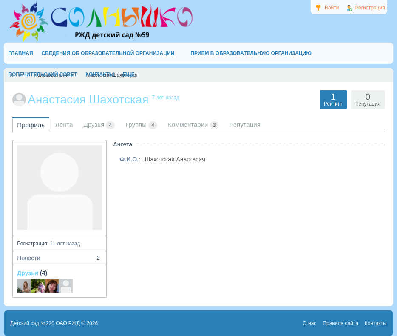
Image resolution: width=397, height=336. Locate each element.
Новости (59, 258)
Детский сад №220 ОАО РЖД (45, 323)
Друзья (27, 273)
